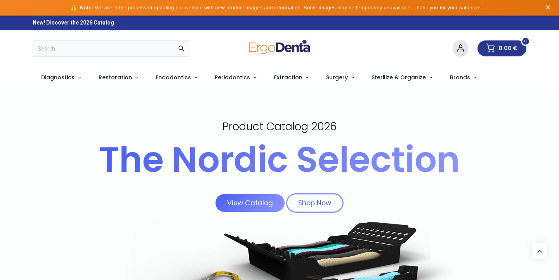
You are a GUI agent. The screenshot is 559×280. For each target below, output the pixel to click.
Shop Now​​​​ (314, 203)
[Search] (181, 48)
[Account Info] (460, 48)
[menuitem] (61, 77)
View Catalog (250, 203)
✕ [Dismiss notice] (547, 8)
